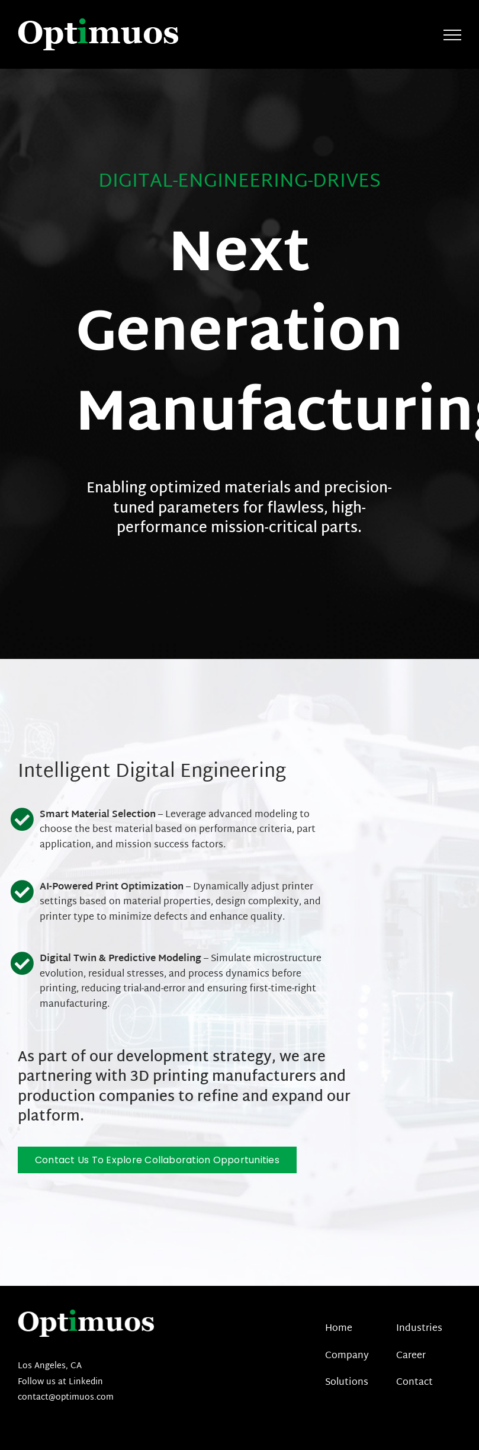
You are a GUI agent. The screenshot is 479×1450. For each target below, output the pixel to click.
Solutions (346, 1382)
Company (347, 1356)
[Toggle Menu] (452, 35)
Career (411, 1356)
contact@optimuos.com (66, 1397)
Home (338, 1328)
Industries (419, 1328)
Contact (414, 1382)
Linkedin (84, 1382)
